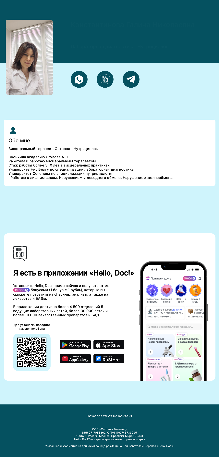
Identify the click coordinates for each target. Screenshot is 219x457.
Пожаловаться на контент (109, 416)
